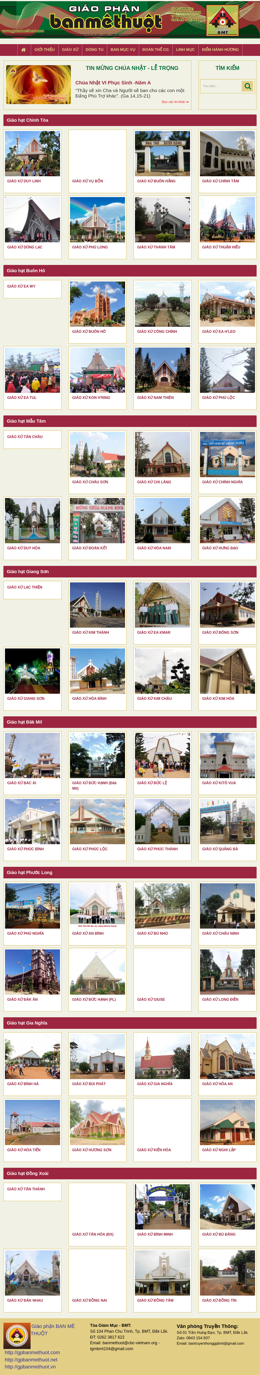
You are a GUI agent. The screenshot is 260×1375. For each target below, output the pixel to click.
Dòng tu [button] (94, 50)
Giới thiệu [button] (44, 50)
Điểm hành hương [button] (220, 50)
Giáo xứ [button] (70, 50)
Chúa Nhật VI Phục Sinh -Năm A (113, 83)
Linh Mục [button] (185, 50)
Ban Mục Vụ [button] (123, 50)
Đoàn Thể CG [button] (155, 50)
